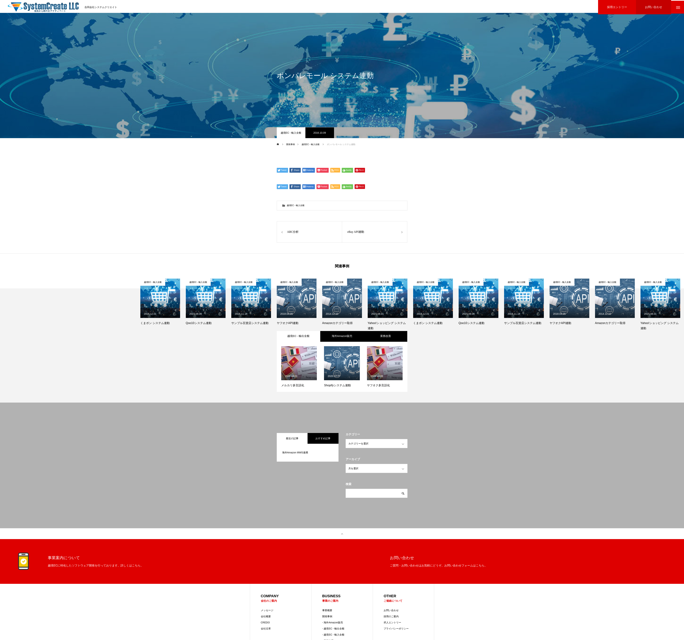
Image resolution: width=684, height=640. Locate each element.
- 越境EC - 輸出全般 (333, 635)
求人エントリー (392, 629)
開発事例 (327, 623)
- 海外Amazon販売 (332, 629)
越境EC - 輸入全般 (291, 134)
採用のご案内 (391, 623)
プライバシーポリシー (396, 635)
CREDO (265, 629)
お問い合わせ (391, 617)
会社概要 (266, 623)
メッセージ (267, 617)
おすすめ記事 (322, 444)
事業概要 (327, 617)
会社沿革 (266, 635)
